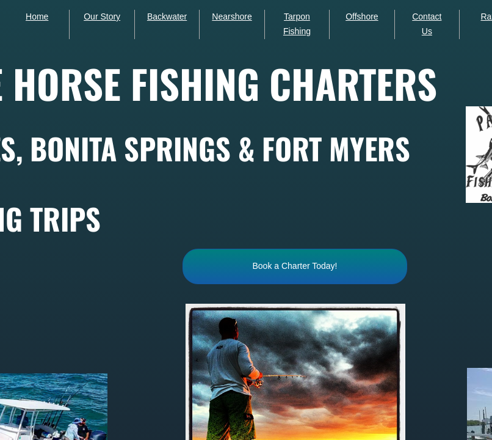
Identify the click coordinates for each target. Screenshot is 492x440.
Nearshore (231, 16)
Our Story (102, 16)
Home (37, 16)
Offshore (361, 16)
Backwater (167, 16)
